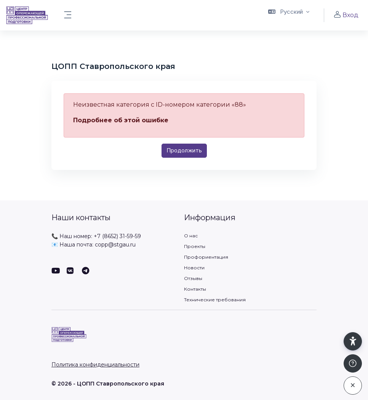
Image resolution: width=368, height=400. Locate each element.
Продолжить (184, 150)
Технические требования (215, 299)
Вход (345, 14)
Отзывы (193, 278)
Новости (194, 267)
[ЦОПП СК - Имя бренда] (27, 15)
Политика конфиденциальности (95, 364)
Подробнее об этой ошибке (120, 120)
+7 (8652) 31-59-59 (117, 236)
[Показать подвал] (353, 363)
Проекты (194, 246)
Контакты (195, 289)
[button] (288, 15)
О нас (191, 235)
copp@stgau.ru (115, 244)
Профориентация (206, 257)
